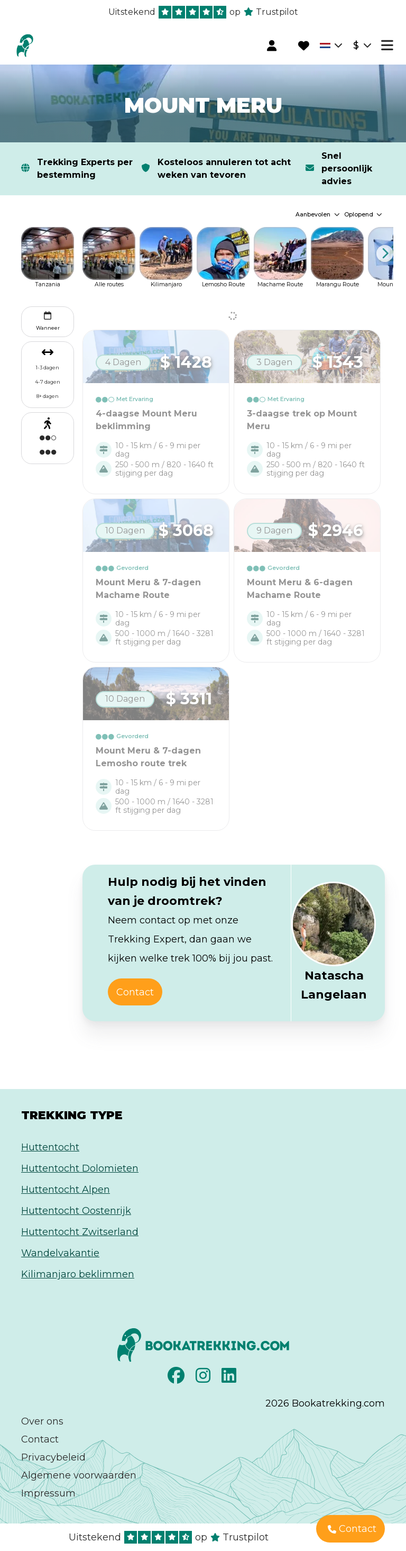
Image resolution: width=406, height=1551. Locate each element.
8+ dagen (47, 396)
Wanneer (48, 320)
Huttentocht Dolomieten (80, 1168)
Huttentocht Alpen (65, 1189)
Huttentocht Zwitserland (80, 1232)
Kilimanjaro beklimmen (77, 1274)
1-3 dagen (47, 367)
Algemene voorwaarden (78, 1475)
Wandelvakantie (60, 1253)
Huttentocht (50, 1147)
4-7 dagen (47, 382)
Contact (40, 1439)
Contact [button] (135, 992)
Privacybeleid (53, 1457)
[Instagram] (204, 1378)
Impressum (48, 1493)
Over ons (42, 1421)
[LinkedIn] (230, 1378)
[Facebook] (177, 1378)
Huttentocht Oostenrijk (76, 1211)
